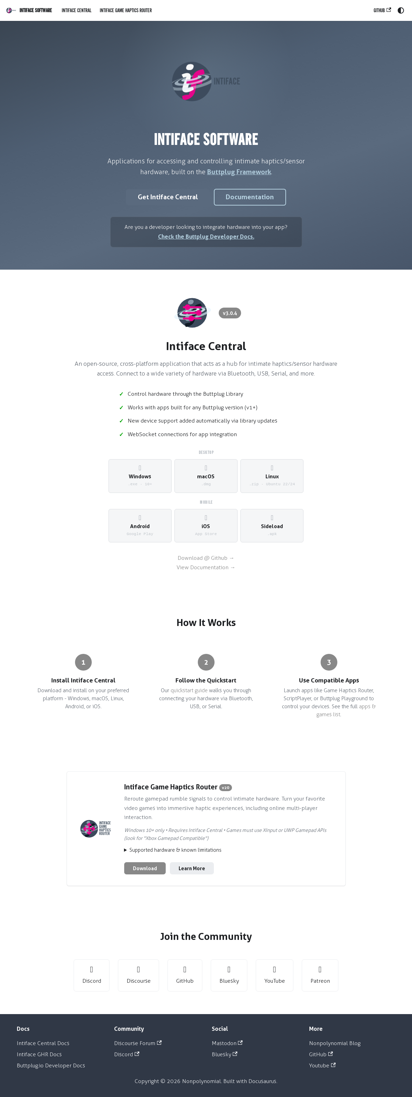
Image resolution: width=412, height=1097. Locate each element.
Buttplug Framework (239, 172)
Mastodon (227, 1043)
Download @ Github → (206, 558)
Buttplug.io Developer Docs (51, 1065)
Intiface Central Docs (43, 1043)
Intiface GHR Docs (39, 1054)
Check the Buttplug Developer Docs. (206, 236)
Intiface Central (76, 10)
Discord (126, 1054)
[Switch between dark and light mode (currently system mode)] (400, 10)
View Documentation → (206, 567)
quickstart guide (189, 690)
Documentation (250, 197)
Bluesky (225, 1054)
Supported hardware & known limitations (175, 850)
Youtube (322, 1065)
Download (145, 868)
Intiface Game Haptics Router (126, 10)
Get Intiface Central (168, 197)
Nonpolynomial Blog (334, 1043)
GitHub (382, 10)
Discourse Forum (138, 1043)
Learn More (192, 868)
